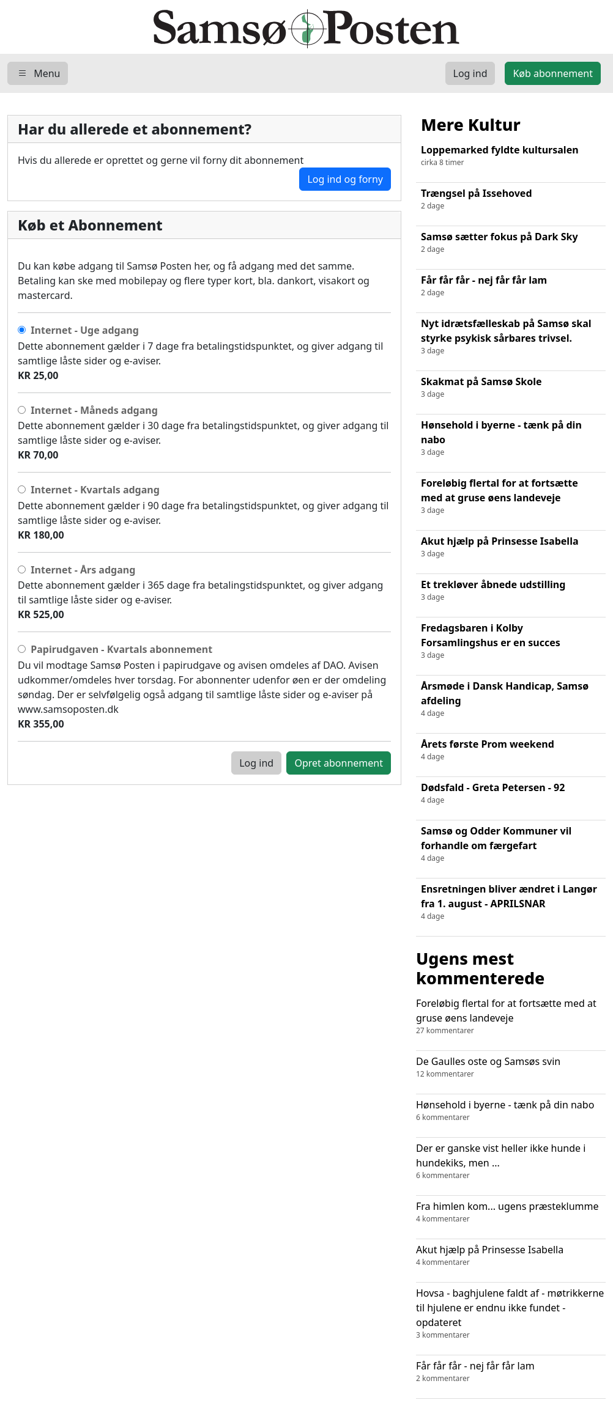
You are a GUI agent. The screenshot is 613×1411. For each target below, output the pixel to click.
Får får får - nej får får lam (511, 1371)
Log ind (256, 763)
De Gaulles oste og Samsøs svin (511, 1067)
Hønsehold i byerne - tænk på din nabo (511, 1110)
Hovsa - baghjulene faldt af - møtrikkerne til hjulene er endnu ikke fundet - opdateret (511, 1313)
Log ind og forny (345, 179)
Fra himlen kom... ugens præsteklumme (511, 1212)
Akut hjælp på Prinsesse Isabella (511, 1255)
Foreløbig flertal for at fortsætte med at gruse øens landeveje (511, 1016)
